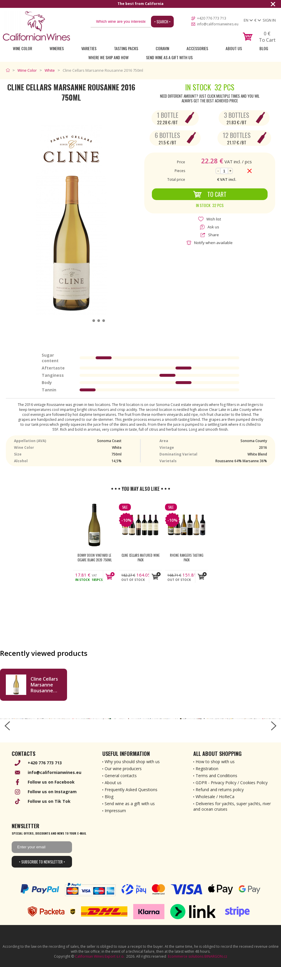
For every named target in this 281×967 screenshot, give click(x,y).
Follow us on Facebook (51, 782)
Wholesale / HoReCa (215, 796)
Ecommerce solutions (185, 956)
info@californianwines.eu (217, 24)
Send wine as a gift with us (169, 57)
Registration (207, 768)
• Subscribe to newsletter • (42, 862)
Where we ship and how (108, 57)
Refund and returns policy (220, 789)
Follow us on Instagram (52, 791)
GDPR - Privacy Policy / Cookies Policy (232, 782)
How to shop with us (215, 761)
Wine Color (22, 48)
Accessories (197, 48)
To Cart (209, 194)
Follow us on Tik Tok (49, 801)
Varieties (88, 48)
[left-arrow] (7, 726)
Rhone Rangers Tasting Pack (186, 557)
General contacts (121, 775)
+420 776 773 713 (211, 18)
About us (113, 782)
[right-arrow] (273, 726)
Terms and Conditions (216, 775)
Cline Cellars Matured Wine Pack (141, 557)
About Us (234, 48)
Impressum (115, 810)
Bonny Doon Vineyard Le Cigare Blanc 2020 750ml (95, 557)
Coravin (162, 48)
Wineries (57, 48)
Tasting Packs (126, 48)
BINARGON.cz (215, 956)
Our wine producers (123, 768)
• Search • (162, 21)
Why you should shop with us (132, 761)
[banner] (36, 26)
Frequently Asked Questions (131, 789)
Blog (263, 48)
